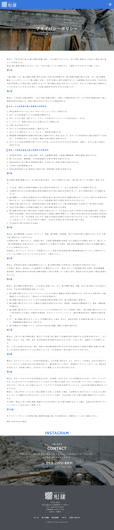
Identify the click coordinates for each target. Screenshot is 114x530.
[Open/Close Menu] (110, 4)
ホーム (36, 517)
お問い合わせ (74, 517)
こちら (78, 416)
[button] (34, 473)
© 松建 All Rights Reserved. (57, 522)
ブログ (64, 517)
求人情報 (45, 517)
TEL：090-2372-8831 (55, 507)
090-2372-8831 (57, 463)
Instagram (57, 433)
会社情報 (55, 517)
